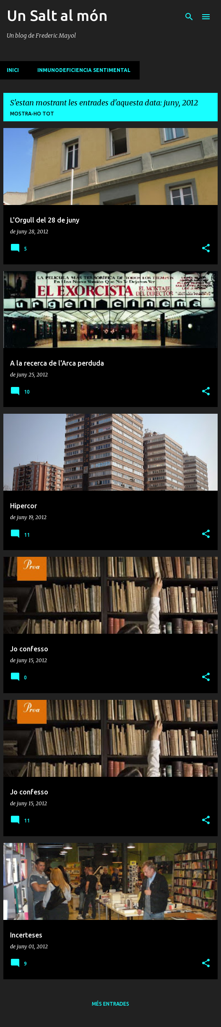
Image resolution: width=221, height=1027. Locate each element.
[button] (206, 248)
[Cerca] (189, 17)
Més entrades (110, 1004)
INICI (13, 70)
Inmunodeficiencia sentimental (83, 70)
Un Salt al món (57, 15)
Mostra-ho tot (32, 113)
